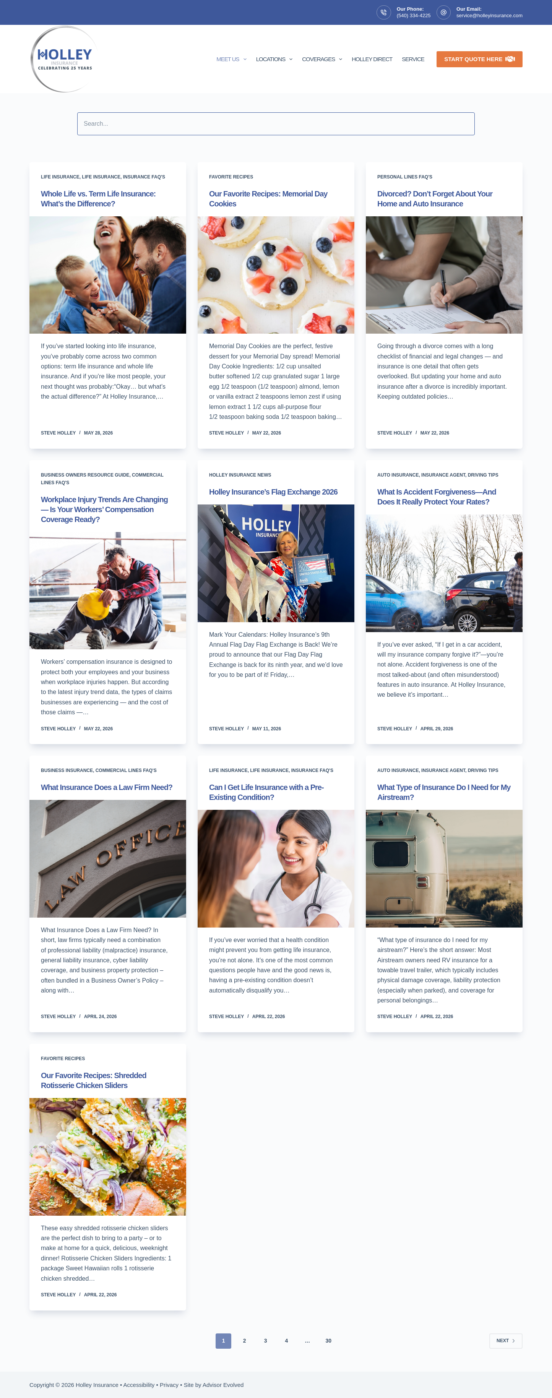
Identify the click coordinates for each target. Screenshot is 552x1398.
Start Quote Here (479, 59)
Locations (276, 59)
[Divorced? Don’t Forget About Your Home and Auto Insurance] (444, 275)
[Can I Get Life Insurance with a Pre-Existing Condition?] (276, 869)
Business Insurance (67, 770)
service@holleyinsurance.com (489, 15)
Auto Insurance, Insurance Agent (421, 475)
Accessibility (139, 1385)
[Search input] (276, 123)
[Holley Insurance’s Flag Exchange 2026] (276, 563)
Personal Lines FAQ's (404, 177)
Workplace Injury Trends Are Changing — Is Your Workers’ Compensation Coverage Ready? (104, 509)
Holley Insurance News (240, 475)
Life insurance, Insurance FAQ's (123, 177)
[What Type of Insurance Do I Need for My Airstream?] (444, 869)
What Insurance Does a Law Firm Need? (106, 787)
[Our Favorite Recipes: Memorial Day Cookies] (276, 275)
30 (328, 1341)
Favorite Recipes (231, 177)
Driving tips (483, 475)
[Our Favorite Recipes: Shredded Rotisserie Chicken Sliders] (107, 1157)
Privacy (169, 1385)
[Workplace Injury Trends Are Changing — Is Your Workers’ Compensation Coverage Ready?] (107, 591)
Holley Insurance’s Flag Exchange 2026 (273, 492)
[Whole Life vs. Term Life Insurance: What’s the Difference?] (107, 275)
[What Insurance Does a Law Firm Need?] (107, 859)
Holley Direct (372, 59)
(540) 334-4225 (414, 15)
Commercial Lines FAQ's (126, 770)
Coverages (323, 59)
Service (413, 59)
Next (506, 1340)
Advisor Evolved (223, 1385)
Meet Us (232, 59)
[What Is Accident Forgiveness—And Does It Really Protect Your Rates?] (444, 573)
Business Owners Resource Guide (85, 475)
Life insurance (60, 177)
